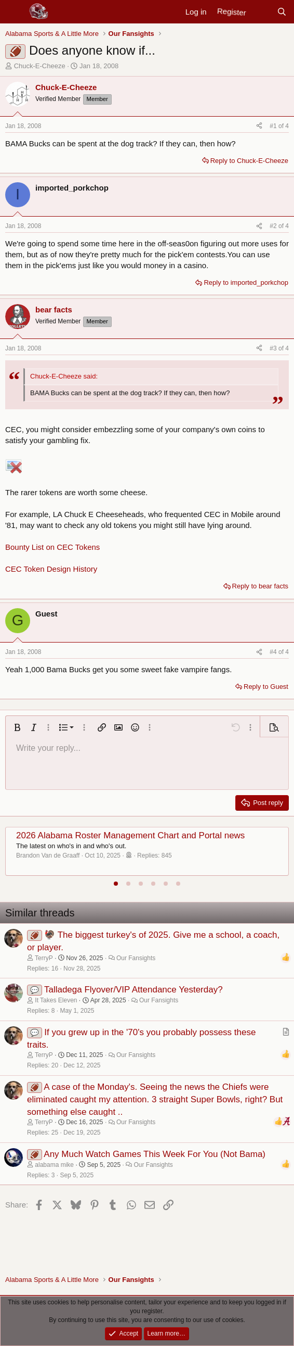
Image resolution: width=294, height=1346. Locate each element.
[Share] (259, 126)
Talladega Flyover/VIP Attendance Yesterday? (133, 990)
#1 (274, 126)
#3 (274, 348)
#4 (274, 652)
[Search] (282, 11)
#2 (274, 226)
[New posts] (261, 11)
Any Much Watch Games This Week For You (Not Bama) (154, 1154)
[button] (17, 727)
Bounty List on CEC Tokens (52, 547)
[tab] (116, 883)
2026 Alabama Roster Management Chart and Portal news (130, 835)
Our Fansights (135, 958)
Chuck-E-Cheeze (39, 66)
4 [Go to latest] (287, 126)
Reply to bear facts (260, 586)
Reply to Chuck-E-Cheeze (249, 161)
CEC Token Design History (51, 568)
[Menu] (14, 12)
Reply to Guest (266, 686)
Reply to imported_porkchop (246, 282)
